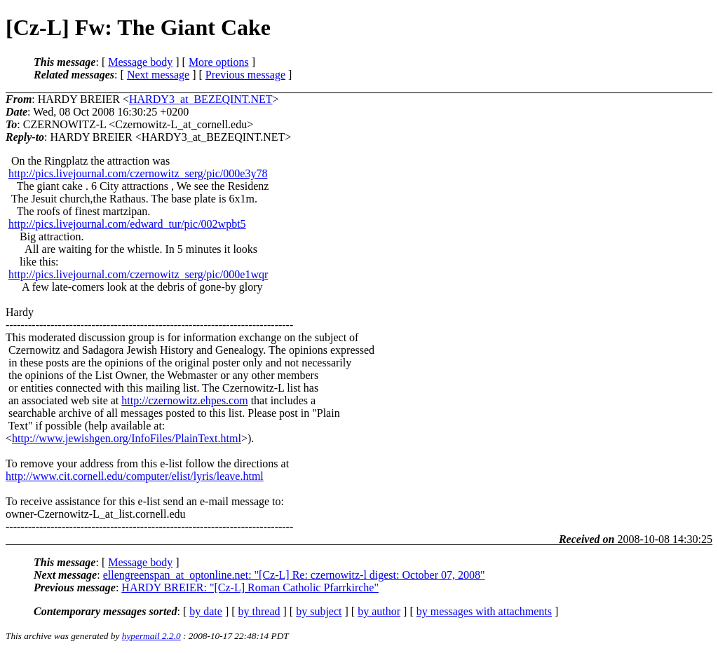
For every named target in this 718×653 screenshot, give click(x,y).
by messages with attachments (484, 611)
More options (219, 62)
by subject (318, 611)
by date (205, 611)
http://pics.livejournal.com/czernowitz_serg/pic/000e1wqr (138, 274)
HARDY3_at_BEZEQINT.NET (201, 99)
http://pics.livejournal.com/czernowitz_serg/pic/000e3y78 (137, 173)
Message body (140, 62)
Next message (158, 75)
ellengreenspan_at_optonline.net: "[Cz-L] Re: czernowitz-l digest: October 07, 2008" (294, 575)
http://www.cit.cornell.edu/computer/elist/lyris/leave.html (135, 476)
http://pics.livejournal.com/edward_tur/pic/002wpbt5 (127, 224)
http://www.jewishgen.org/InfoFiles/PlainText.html (126, 438)
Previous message (245, 75)
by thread (259, 611)
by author (379, 611)
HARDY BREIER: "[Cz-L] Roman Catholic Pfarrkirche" (250, 587)
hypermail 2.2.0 (151, 636)
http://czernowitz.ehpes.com (184, 400)
